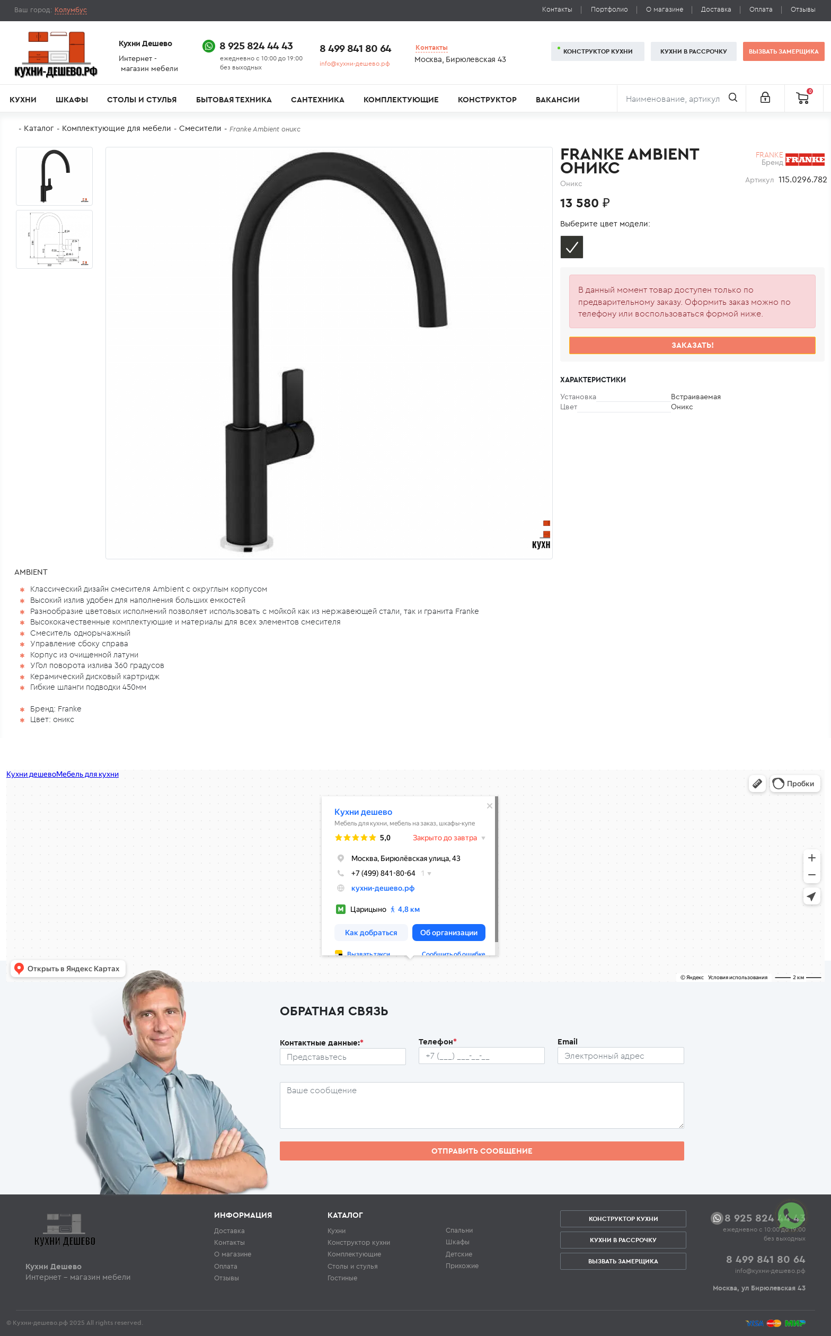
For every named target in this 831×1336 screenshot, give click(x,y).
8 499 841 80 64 (355, 48)
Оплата (761, 9)
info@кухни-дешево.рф (355, 63)
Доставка (716, 9)
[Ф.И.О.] (343, 1056)
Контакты (557, 9)
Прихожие (462, 1265)
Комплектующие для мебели (116, 128)
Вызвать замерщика (784, 51)
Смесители (200, 128)
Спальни (459, 1230)
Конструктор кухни (598, 51)
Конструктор (487, 99)
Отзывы (803, 9)
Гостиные (342, 1277)
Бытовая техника (234, 99)
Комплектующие (401, 99)
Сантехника (317, 99)
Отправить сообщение (482, 1151)
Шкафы (72, 99)
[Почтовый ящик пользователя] (621, 1055)
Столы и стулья (141, 99)
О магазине (664, 9)
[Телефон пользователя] (482, 1055)
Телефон (438, 1041)
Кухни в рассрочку (693, 51)
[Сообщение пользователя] (482, 1105)
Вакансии (558, 99)
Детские (459, 1254)
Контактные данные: (322, 1043)
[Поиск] (681, 98)
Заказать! (692, 345)
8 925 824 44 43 (256, 45)
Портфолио (609, 9)
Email (568, 1041)
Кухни (23, 99)
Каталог (39, 128)
